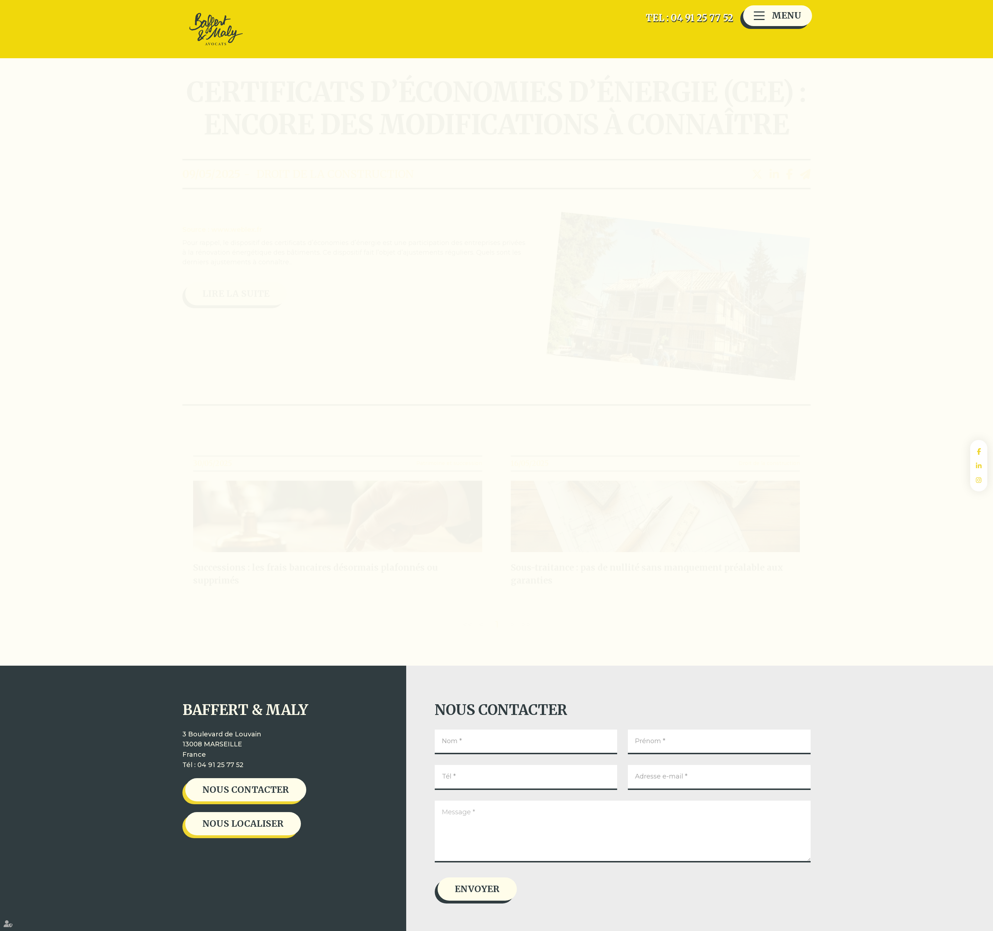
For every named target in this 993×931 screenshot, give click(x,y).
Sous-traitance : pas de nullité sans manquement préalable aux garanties (647, 574)
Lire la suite (235, 293)
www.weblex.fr (236, 230)
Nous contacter (245, 789)
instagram (978, 480)
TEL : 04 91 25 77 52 (689, 18)
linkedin (978, 465)
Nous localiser (243, 823)
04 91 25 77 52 (220, 765)
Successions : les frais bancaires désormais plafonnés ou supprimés (315, 574)
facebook (978, 451)
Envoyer (477, 889)
